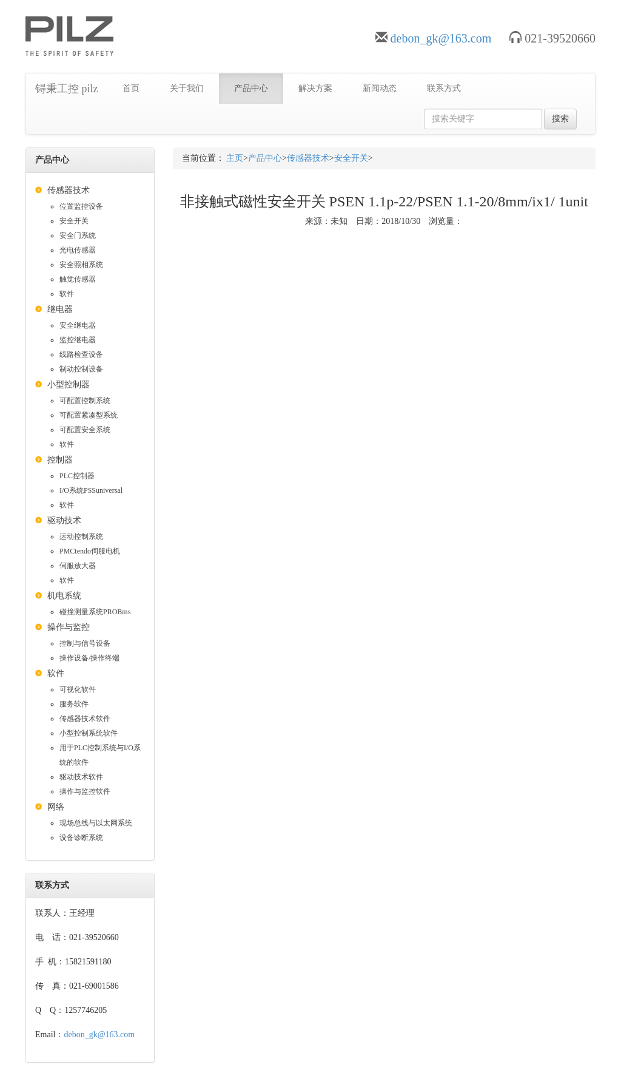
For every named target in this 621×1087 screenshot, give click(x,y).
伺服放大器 (77, 565)
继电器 (60, 309)
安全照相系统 (81, 264)
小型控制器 (68, 384)
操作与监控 (68, 627)
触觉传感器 (77, 279)
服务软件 (74, 704)
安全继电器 (77, 325)
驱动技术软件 (81, 777)
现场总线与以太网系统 (95, 823)
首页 (131, 88)
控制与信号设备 (84, 643)
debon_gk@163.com (441, 38)
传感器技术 (68, 190)
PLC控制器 (77, 476)
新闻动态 (380, 88)
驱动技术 (64, 520)
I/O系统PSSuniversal (91, 490)
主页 (234, 158)
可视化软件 (77, 689)
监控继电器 (77, 340)
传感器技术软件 (84, 718)
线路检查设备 (81, 354)
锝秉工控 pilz (66, 89)
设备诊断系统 (81, 837)
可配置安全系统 (84, 429)
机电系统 (64, 595)
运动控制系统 (81, 536)
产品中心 (251, 88)
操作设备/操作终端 (89, 658)
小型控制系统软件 (88, 733)
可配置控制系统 (84, 400)
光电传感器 (77, 250)
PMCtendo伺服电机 (89, 551)
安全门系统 (77, 235)
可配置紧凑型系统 (88, 415)
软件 (66, 294)
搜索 (560, 118)
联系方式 (444, 88)
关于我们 (187, 88)
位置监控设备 (81, 206)
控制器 (60, 459)
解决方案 (315, 88)
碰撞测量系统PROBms (94, 612)
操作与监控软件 (84, 791)
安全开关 (74, 221)
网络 (55, 806)
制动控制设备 (81, 369)
